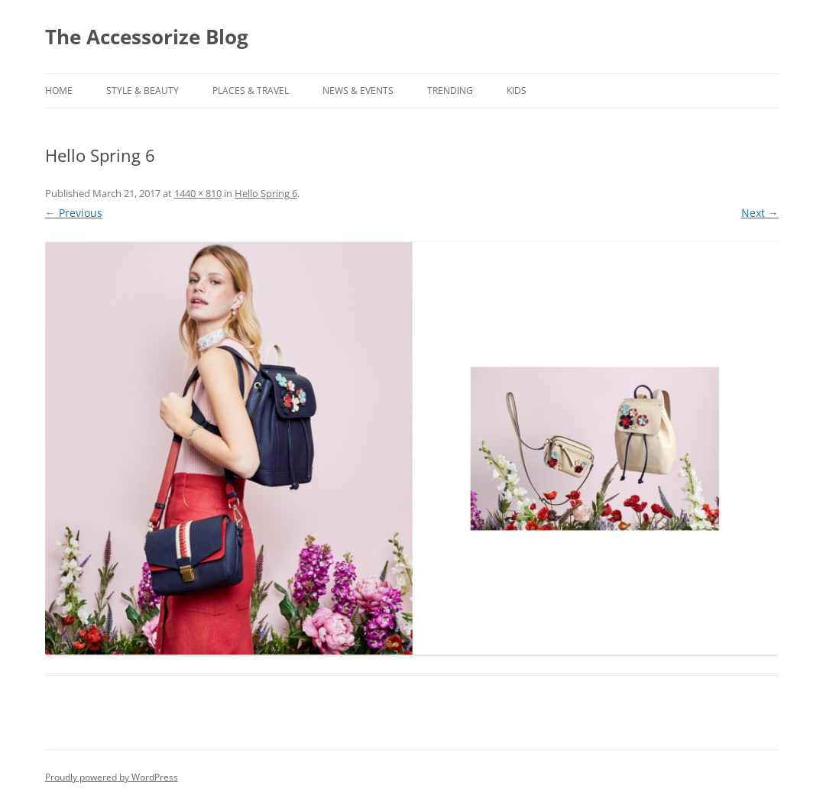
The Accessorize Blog (146, 36)
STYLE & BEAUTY (142, 90)
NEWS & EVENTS (358, 90)
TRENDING (450, 90)
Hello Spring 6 (266, 193)
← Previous (73, 212)
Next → (760, 212)
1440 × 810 (198, 193)
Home (59, 90)
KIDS (517, 90)
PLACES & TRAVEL (250, 90)
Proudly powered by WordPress (111, 777)
